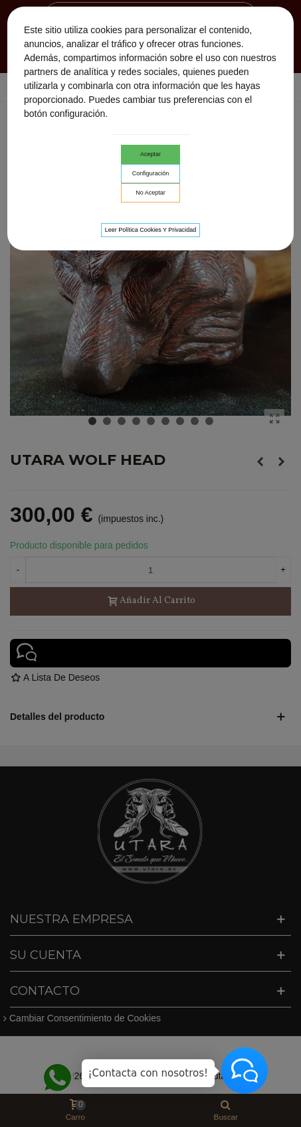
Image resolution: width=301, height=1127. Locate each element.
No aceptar (150, 192)
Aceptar (150, 154)
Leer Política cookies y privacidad (151, 229)
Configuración (150, 173)
